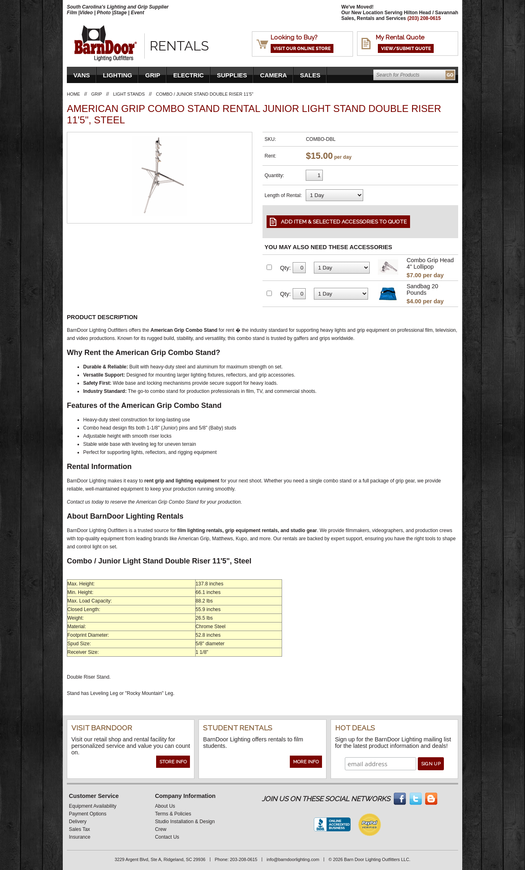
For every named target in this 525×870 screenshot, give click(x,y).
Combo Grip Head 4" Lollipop (430, 263)
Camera (273, 75)
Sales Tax (79, 829)
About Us (165, 806)
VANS (81, 75)
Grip (152, 75)
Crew (160, 829)
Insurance (79, 837)
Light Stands (129, 94)
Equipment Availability (93, 806)
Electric (188, 75)
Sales (310, 75)
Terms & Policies (173, 814)
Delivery (77, 821)
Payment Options (87, 814)
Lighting (117, 75)
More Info (306, 762)
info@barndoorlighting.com (293, 859)
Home (73, 94)
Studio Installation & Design (185, 821)
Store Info (173, 762)
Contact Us (167, 837)
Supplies (232, 75)
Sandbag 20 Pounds (422, 289)
